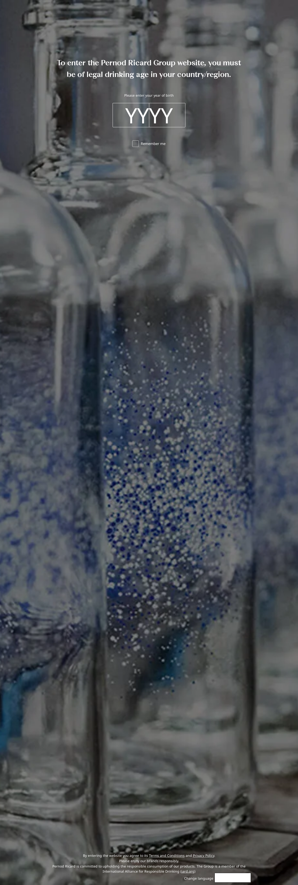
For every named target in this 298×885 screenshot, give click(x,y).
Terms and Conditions (167, 855)
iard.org (187, 871)
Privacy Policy (203, 855)
